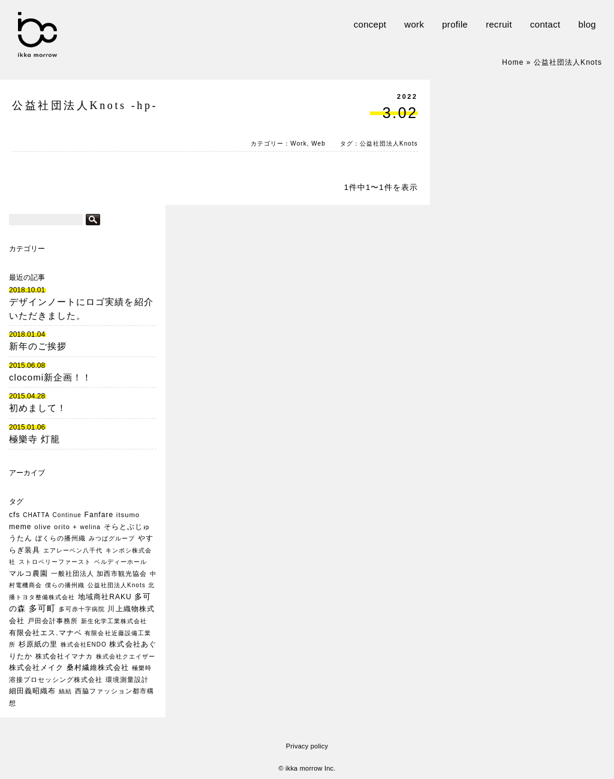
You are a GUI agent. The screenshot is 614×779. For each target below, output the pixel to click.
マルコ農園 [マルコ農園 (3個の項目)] (28, 573)
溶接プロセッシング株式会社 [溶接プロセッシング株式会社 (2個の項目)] (56, 679)
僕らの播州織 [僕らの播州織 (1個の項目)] (65, 585)
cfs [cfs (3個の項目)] (14, 515)
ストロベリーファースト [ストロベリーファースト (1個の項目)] (55, 561)
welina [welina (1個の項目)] (90, 527)
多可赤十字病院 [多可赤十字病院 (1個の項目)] (82, 609)
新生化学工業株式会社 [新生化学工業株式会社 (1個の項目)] (114, 621)
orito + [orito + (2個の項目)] (65, 526)
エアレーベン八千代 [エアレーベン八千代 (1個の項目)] (73, 550)
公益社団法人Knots (389, 143)
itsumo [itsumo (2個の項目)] (128, 514)
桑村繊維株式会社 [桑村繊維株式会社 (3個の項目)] (98, 667)
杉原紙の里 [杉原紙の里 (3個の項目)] (38, 644)
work (414, 24)
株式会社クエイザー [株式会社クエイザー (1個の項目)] (125, 656)
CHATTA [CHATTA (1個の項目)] (36, 515)
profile (455, 24)
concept (370, 24)
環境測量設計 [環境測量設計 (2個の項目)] (127, 679)
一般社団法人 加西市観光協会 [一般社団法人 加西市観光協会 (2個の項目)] (99, 573)
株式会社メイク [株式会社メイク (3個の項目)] (36, 667)
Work (298, 143)
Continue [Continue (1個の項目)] (67, 515)
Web (318, 143)
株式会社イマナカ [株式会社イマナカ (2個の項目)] (64, 656)
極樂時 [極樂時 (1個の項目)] (142, 668)
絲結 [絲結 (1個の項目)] (65, 691)
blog (587, 24)
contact (545, 24)
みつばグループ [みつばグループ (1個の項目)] (112, 538)
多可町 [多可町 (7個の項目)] (42, 608)
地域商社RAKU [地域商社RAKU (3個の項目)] (105, 597)
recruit (499, 24)
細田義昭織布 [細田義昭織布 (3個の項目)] (32, 691)
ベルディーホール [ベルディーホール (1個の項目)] (120, 561)
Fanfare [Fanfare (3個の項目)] (99, 515)
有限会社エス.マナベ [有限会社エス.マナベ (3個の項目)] (45, 633)
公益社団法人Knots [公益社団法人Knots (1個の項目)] (117, 585)
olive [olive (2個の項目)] (42, 526)
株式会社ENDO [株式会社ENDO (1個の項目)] (84, 644)
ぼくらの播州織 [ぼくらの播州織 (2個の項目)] (60, 538)
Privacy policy (307, 746)
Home (512, 62)
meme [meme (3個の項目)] (20, 527)
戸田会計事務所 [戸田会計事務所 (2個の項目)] (53, 620)
